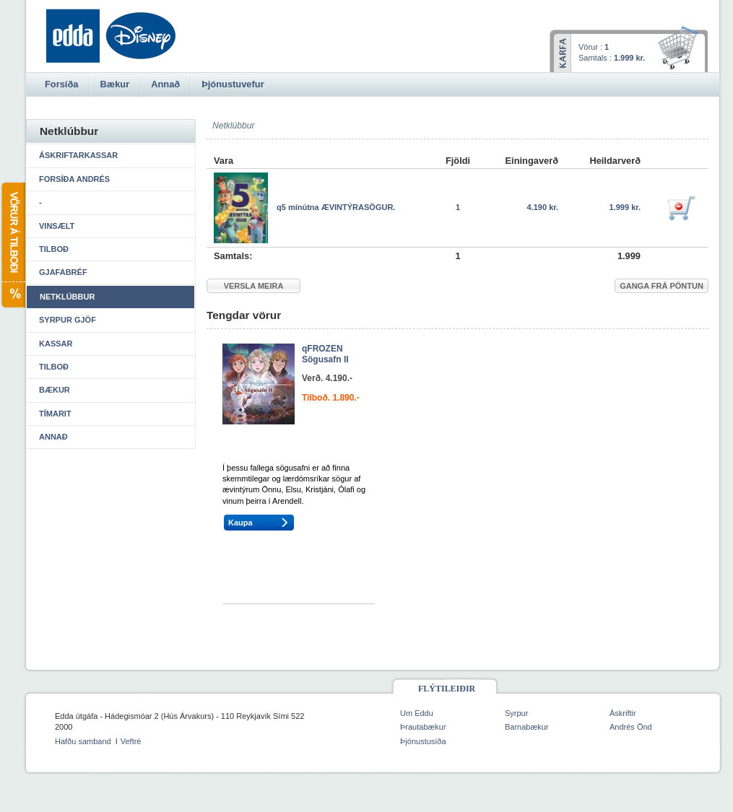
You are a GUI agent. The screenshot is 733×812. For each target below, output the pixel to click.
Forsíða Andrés (74, 179)
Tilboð (54, 249)
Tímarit (55, 413)
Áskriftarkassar (78, 155)
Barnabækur (527, 726)
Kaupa (240, 522)
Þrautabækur (423, 726)
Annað (53, 436)
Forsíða (61, 84)
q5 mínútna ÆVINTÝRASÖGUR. (336, 207)
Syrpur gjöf (67, 319)
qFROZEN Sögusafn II (325, 354)
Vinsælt (56, 226)
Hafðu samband (83, 741)
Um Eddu (416, 713)
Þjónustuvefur (232, 84)
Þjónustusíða (423, 741)
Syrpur (516, 713)
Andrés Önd (631, 726)
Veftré (131, 741)
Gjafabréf (63, 272)
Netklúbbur (67, 296)
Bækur (54, 389)
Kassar (55, 343)
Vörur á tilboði (12, 245)
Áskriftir (623, 713)
